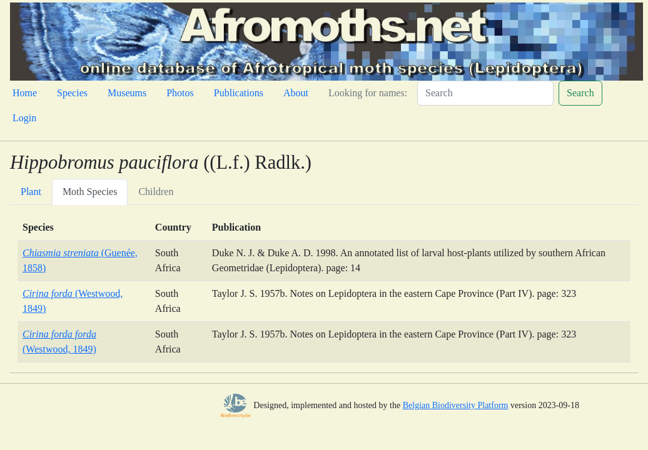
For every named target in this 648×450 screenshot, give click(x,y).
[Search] (485, 93)
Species (72, 93)
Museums (127, 93)
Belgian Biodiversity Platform (456, 405)
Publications (238, 93)
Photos (180, 93)
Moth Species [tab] (90, 191)
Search (580, 93)
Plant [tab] (31, 191)
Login (24, 117)
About (295, 93)
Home (25, 93)
